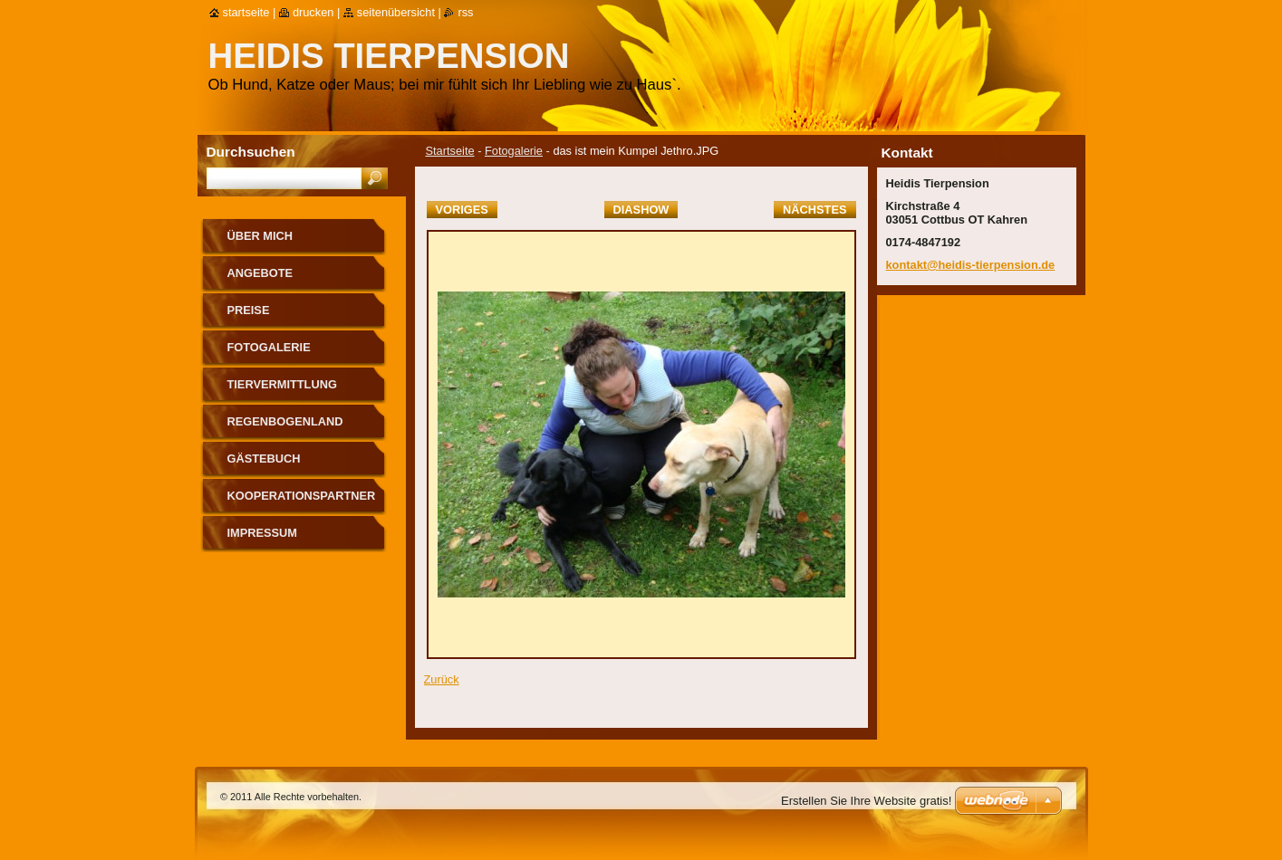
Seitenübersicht (396, 12)
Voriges (462, 209)
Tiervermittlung (282, 384)
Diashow (641, 209)
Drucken (313, 12)
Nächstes (814, 209)
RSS (465, 12)
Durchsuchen (251, 151)
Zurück (441, 679)
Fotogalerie (514, 151)
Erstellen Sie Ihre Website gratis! (866, 800)
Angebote (260, 273)
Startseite (450, 151)
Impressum (262, 533)
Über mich (260, 236)
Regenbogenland (285, 421)
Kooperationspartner (301, 495)
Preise (248, 310)
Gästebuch (264, 458)
